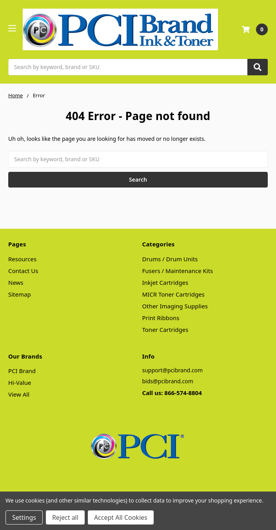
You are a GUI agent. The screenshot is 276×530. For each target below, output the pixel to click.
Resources (22, 259)
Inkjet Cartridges (165, 282)
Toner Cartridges (165, 329)
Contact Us (23, 271)
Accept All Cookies (120, 517)
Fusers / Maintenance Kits (177, 271)
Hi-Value (19, 382)
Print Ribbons (161, 318)
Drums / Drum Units (170, 259)
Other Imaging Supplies (175, 306)
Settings (24, 517)
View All (18, 394)
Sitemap (19, 294)
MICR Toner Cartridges (173, 294)
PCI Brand (22, 371)
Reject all (65, 517)
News (16, 282)
